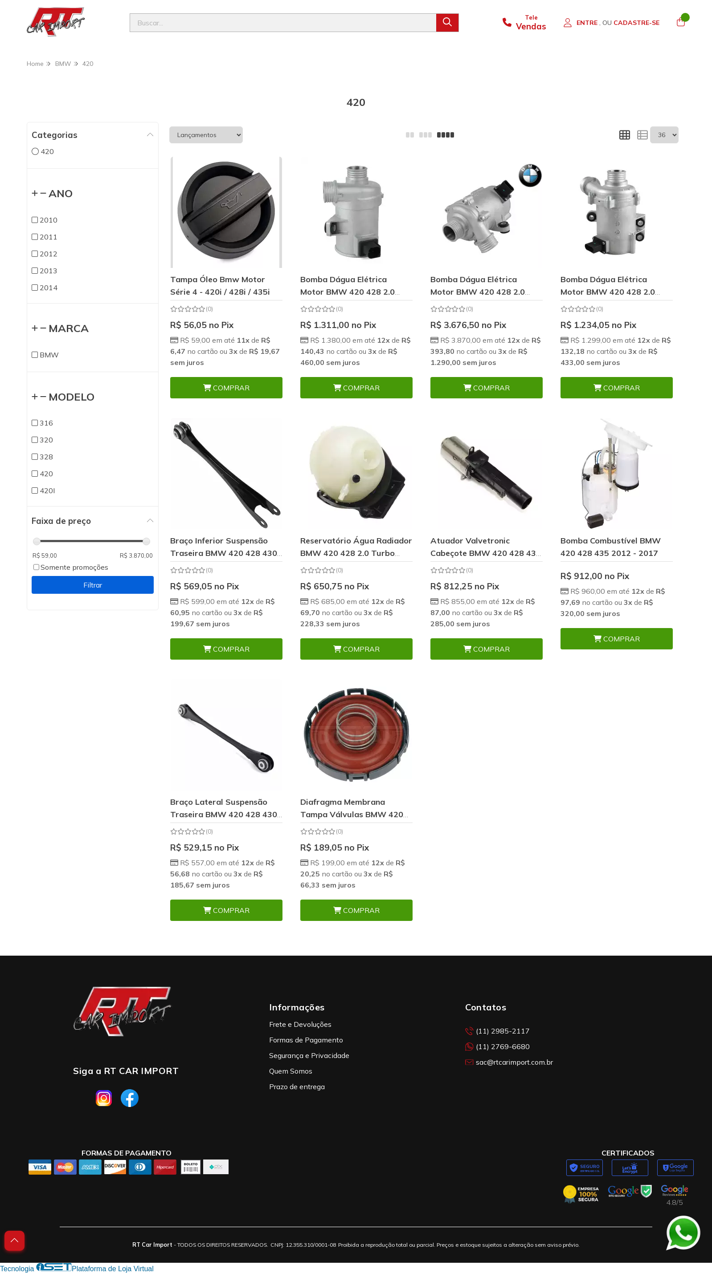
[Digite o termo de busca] (283, 23)
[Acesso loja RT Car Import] (611, 23)
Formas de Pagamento (306, 1039)
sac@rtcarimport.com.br (509, 1062)
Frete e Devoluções (300, 1024)
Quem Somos (290, 1070)
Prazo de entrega (297, 1086)
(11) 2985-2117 (497, 1030)
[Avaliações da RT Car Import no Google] (674, 1196)
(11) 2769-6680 (497, 1046)
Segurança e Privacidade (309, 1055)
